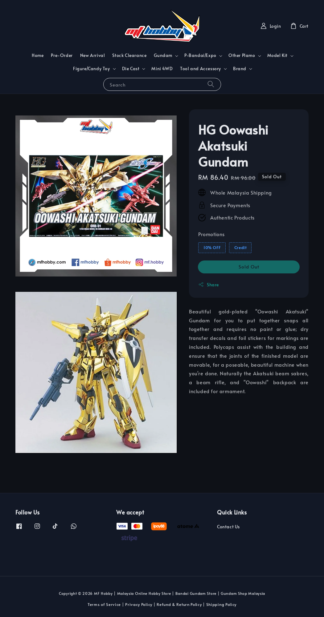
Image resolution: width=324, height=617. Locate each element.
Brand (239, 68)
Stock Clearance (129, 55)
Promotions (211, 234)
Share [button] (208, 285)
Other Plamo (241, 55)
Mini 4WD (162, 68)
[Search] (211, 84)
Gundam (163, 55)
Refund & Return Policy (179, 604)
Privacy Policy (138, 604)
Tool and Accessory (200, 68)
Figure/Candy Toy (91, 68)
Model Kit (277, 55)
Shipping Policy (221, 604)
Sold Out (249, 266)
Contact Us (228, 527)
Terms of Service (104, 604)
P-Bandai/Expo (200, 55)
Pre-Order (61, 55)
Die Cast (131, 68)
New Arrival (92, 55)
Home (37, 55)
